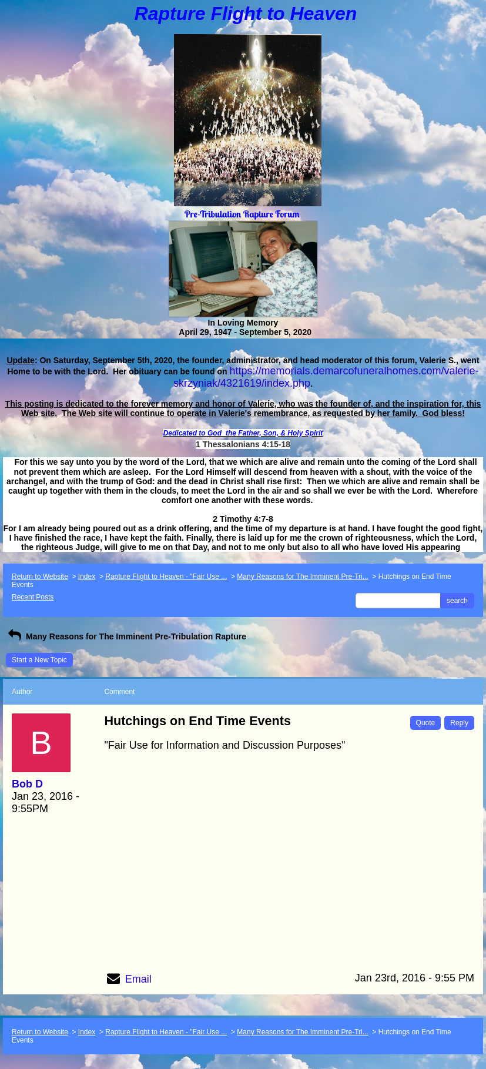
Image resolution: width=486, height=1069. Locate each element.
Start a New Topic (39, 660)
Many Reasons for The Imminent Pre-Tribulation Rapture (126, 636)
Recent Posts (32, 597)
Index (86, 576)
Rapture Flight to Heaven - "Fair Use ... (166, 576)
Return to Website (40, 576)
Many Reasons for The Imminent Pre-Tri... (302, 576)
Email (138, 979)
